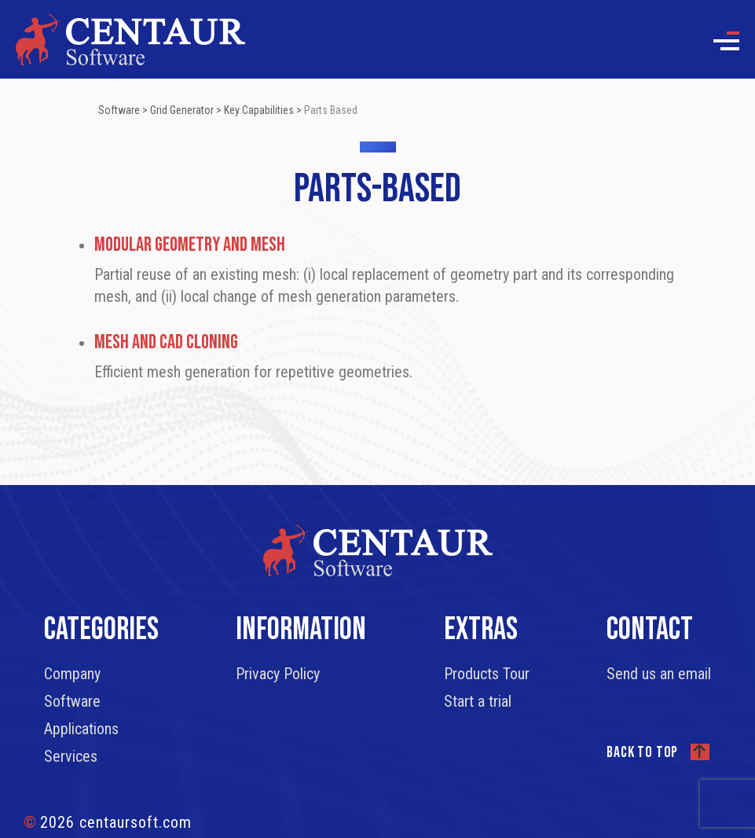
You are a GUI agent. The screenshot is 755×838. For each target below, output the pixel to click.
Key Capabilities (259, 110)
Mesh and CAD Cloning (166, 342)
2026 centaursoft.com (108, 822)
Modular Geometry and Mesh (189, 245)
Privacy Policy (278, 673)
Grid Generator (182, 110)
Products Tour (487, 673)
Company (72, 673)
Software (119, 110)
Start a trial (477, 701)
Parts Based (330, 110)
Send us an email (659, 673)
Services (70, 756)
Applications (81, 728)
